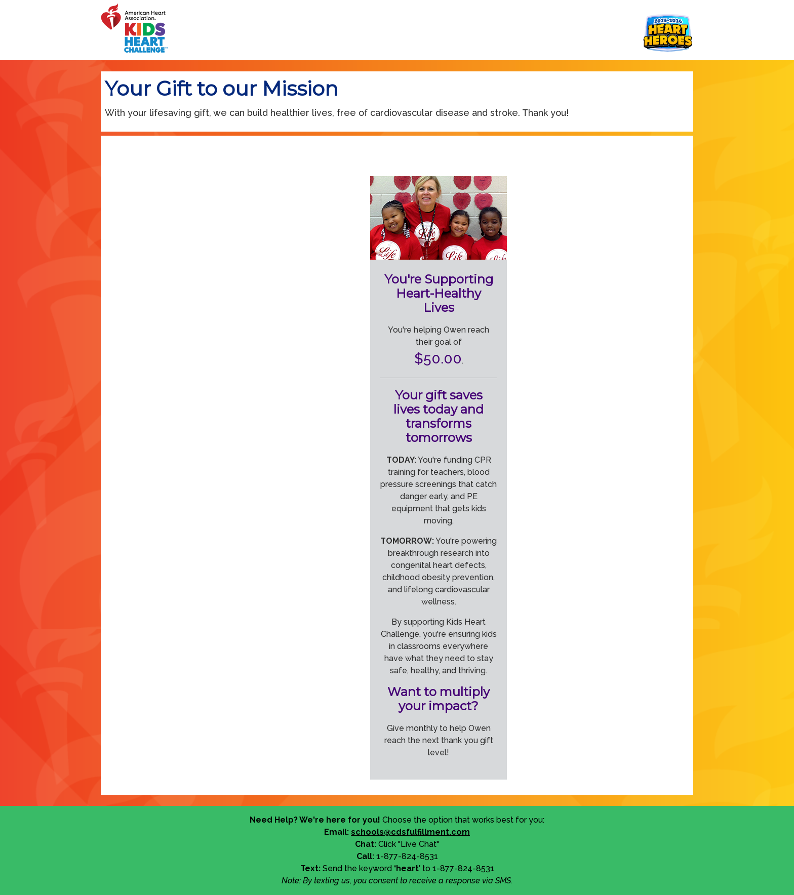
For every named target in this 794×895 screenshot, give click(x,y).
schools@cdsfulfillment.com (410, 832)
